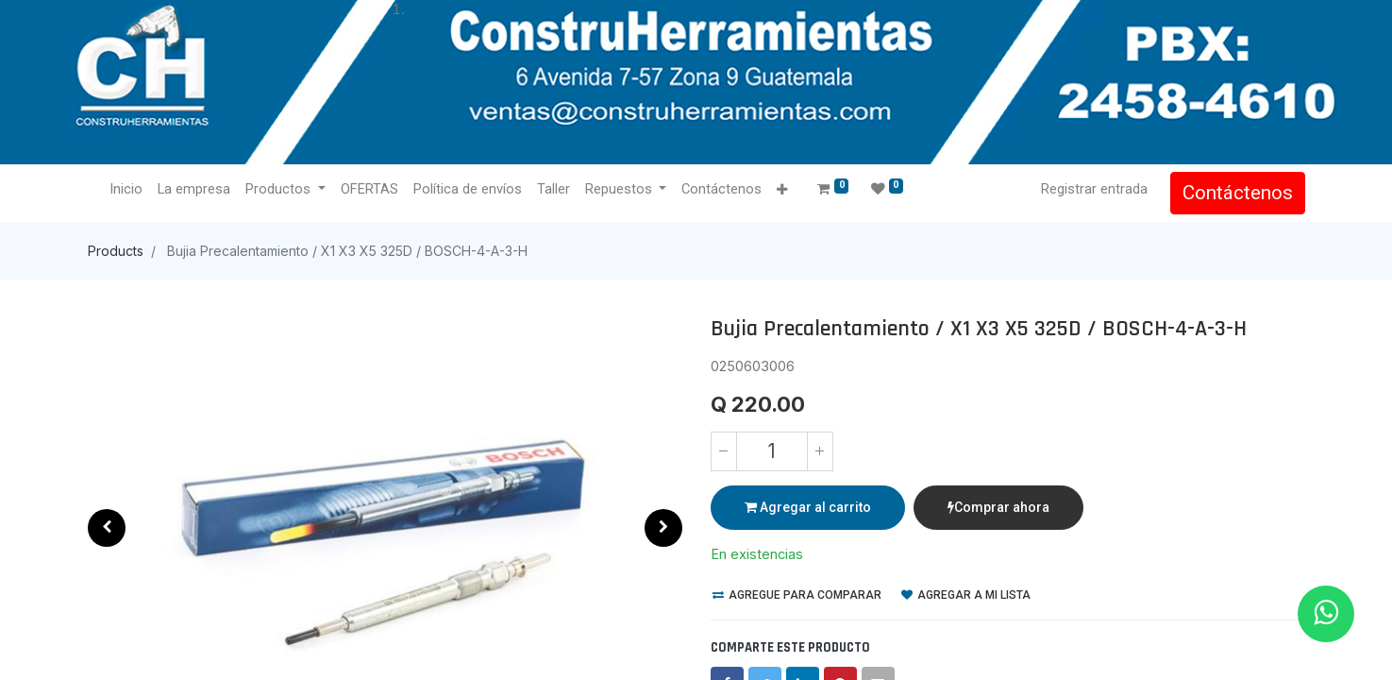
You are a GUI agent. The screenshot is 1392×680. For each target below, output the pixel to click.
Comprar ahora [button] (998, 507)
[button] (783, 190)
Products (115, 251)
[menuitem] (127, 190)
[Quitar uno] (724, 451)
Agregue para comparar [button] (797, 595)
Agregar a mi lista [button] (966, 595)
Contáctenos (1237, 192)
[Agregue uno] (820, 451)
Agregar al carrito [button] (808, 507)
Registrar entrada (1094, 188)
